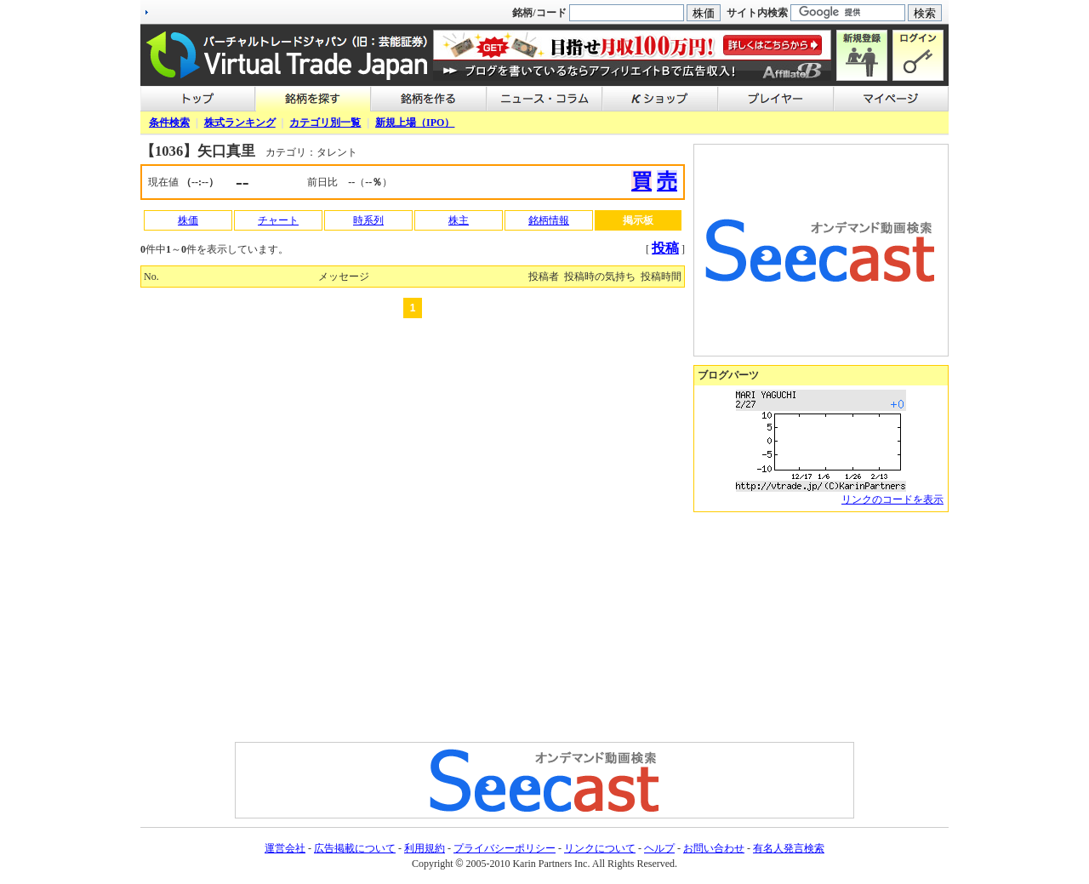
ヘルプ (659, 848)
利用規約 (424, 848)
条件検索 (169, 122)
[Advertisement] (821, 627)
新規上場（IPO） (414, 122)
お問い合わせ (713, 848)
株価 (188, 220)
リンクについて (600, 848)
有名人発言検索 (788, 848)
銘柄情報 (548, 220)
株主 (458, 220)
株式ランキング (240, 122)
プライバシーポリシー (504, 848)
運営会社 (285, 848)
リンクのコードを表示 (892, 499)
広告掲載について (355, 848)
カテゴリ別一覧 (325, 122)
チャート (278, 220)
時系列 (368, 220)
